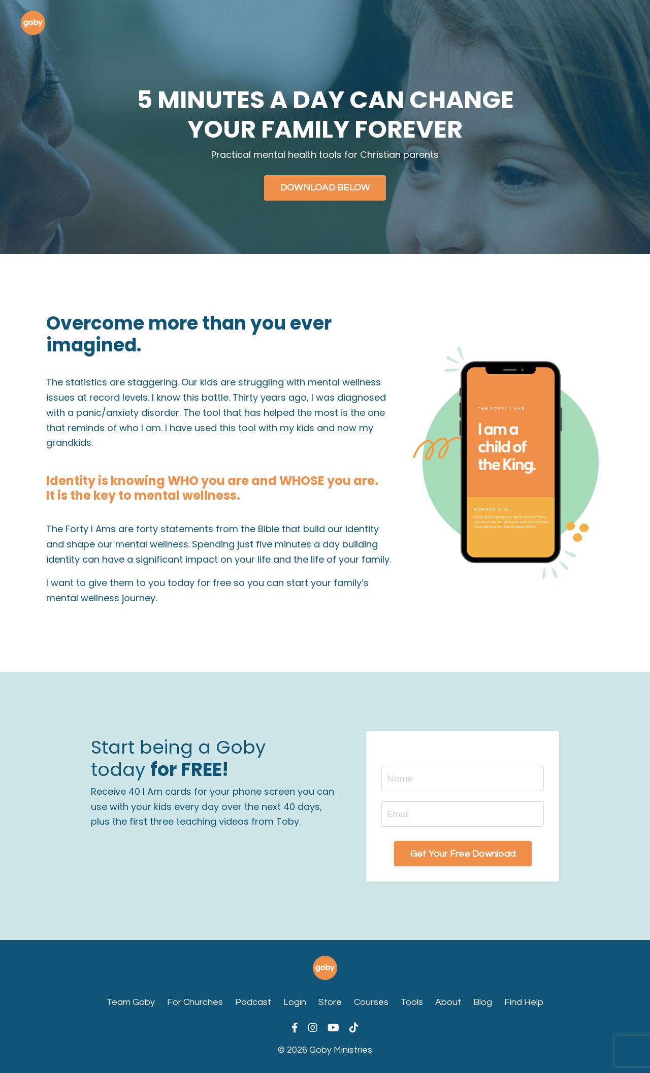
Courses (371, 1002)
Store (330, 1002)
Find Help (523, 1002)
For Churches (195, 1002)
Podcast (253, 1002)
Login (294, 1002)
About (448, 1002)
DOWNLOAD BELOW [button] (325, 187)
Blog (482, 1002)
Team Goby (131, 1002)
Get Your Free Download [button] (463, 854)
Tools (412, 1002)
